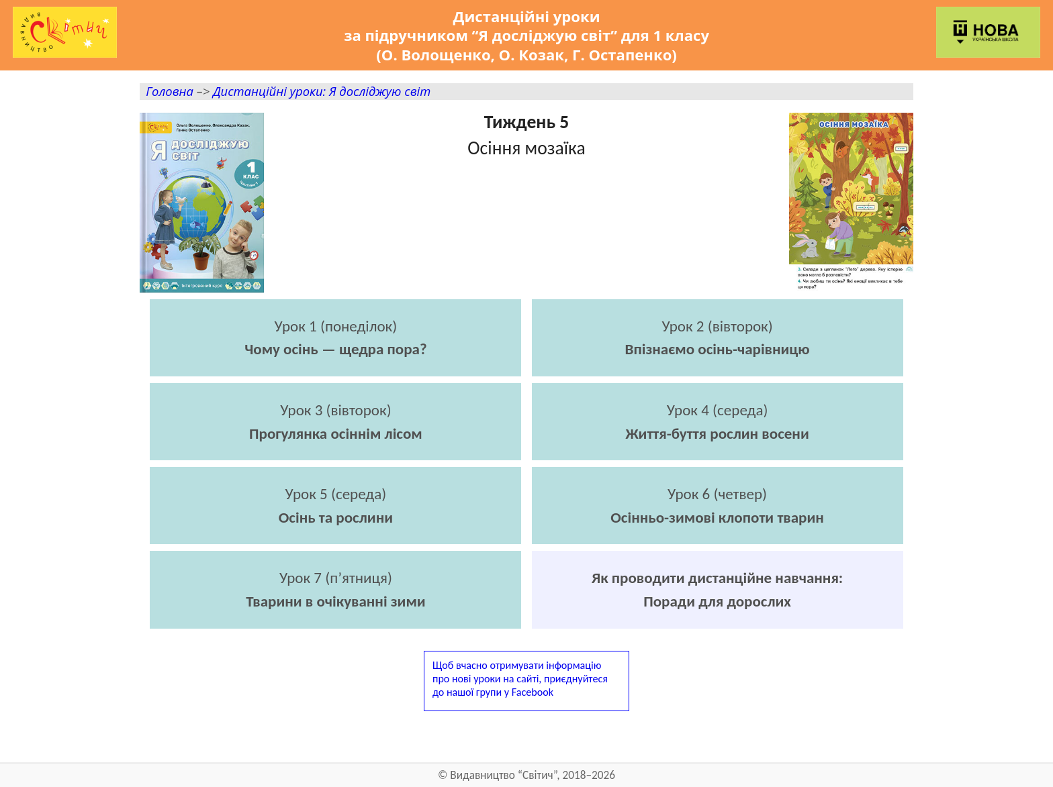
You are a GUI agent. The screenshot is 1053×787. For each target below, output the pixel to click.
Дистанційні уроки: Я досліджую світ (321, 91)
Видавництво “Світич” (503, 775)
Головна (169, 91)
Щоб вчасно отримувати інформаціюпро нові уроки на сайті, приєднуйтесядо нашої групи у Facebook (520, 678)
